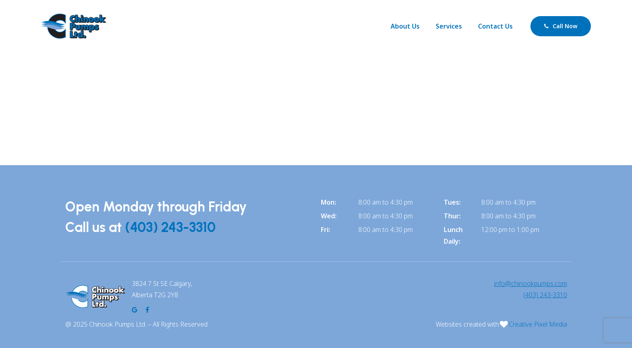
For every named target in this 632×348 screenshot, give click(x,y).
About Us (405, 26)
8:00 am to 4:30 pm (385, 202)
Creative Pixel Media (538, 324)
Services (449, 26)
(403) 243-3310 (170, 227)
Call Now (561, 26)
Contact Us (495, 26)
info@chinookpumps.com (530, 283)
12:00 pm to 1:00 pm (510, 229)
